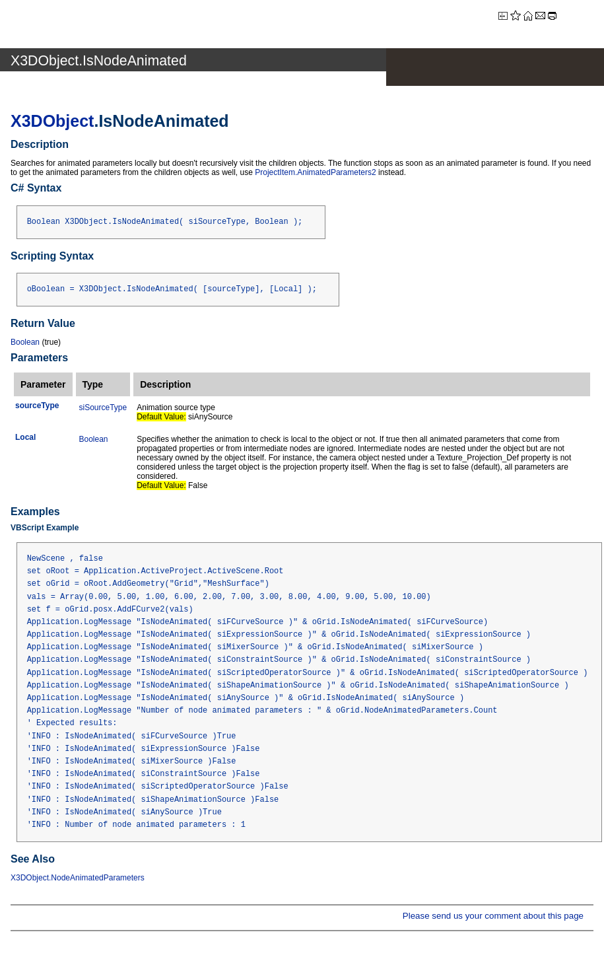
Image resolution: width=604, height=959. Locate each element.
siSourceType (103, 407)
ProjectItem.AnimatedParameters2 (315, 172)
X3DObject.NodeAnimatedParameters (78, 877)
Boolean (25, 342)
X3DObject (52, 121)
